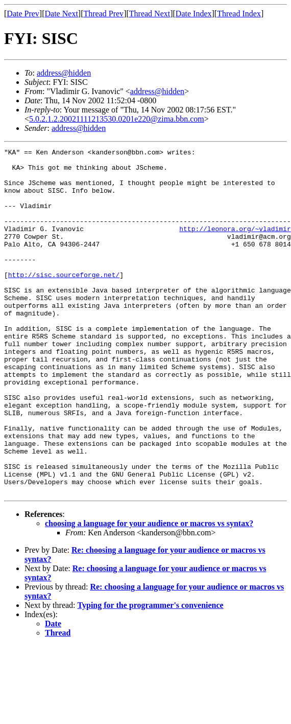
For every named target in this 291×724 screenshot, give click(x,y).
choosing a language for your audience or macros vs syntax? (149, 592)
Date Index (194, 13)
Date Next (61, 13)
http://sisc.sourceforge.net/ (63, 300)
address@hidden (64, 73)
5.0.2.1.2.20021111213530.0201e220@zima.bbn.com (116, 119)
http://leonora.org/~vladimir (234, 245)
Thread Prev (103, 13)
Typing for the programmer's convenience (151, 674)
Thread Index (239, 13)
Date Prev (23, 13)
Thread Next (149, 13)
